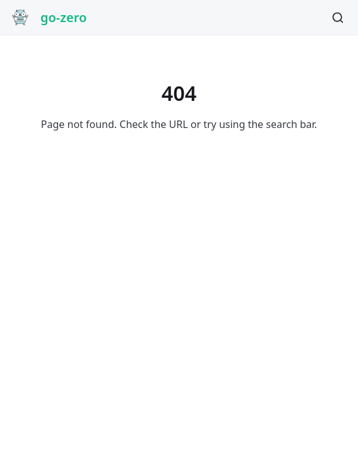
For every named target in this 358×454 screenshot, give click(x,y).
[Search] (338, 17)
